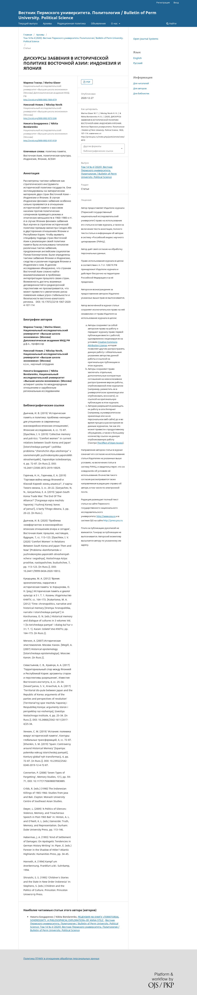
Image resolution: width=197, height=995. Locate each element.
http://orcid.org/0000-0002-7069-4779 (40, 99)
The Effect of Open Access (110, 442)
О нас (114, 23)
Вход (176, 2)
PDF (88, 81)
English (137, 58)
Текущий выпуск (28, 23)
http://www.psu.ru (106, 516)
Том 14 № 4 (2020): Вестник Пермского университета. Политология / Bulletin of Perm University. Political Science (73, 39)
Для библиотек (141, 93)
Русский (137, 63)
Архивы (47, 23)
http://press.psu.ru (113, 520)
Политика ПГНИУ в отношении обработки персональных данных (61, 958)
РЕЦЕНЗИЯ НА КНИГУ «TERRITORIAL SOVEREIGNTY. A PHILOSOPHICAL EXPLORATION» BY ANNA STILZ (74, 918)
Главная (27, 34)
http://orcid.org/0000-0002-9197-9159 (40, 140)
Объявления (98, 23)
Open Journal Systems (145, 38)
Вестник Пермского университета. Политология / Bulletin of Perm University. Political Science (87, 15)
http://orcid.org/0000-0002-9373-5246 (40, 118)
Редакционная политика (71, 23)
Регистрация (163, 2)
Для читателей (141, 83)
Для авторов (139, 88)
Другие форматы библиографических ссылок (98, 148)
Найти (171, 23)
